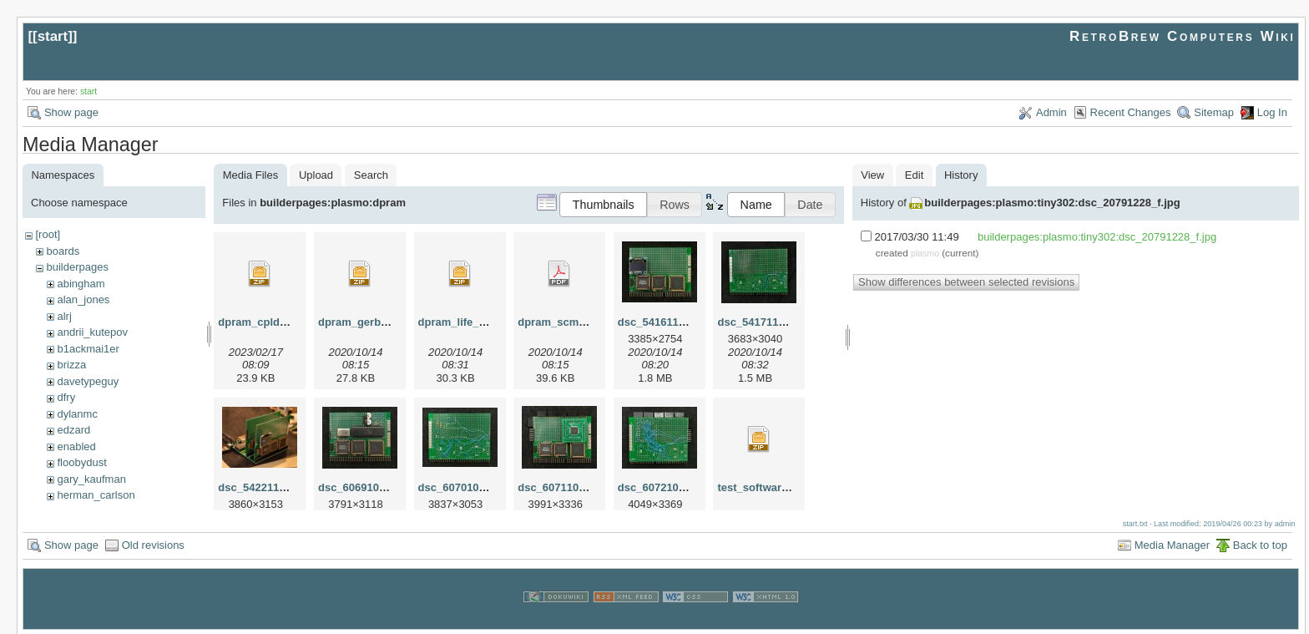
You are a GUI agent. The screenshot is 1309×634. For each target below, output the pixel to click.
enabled (76, 446)
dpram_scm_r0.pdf (566, 322)
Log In (1272, 112)
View (872, 175)
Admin (1051, 112)
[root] (47, 234)
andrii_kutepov (92, 332)
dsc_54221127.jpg (264, 487)
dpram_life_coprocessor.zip (490, 322)
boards (62, 251)
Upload (316, 175)
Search (371, 175)
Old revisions (153, 543)
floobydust (81, 462)
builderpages (77, 267)
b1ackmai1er (88, 348)
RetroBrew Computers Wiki (1182, 36)
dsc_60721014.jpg (664, 487)
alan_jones (83, 299)
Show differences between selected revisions (966, 282)
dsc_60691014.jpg (364, 487)
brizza (71, 364)
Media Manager (1172, 543)
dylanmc (77, 414)
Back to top (1260, 543)
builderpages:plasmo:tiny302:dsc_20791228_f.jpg (1052, 202)
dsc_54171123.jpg (763, 322)
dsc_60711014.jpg (564, 487)
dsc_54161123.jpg (664, 322)
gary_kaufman (91, 479)
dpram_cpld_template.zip (283, 322)
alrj (64, 316)
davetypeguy (88, 381)
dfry (66, 397)
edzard (73, 430)
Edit (914, 175)
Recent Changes (1130, 112)
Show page (71, 112)
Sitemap (1214, 112)
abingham (80, 283)
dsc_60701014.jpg (464, 487)
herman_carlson (95, 495)
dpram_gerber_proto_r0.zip (388, 322)
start (53, 36)
